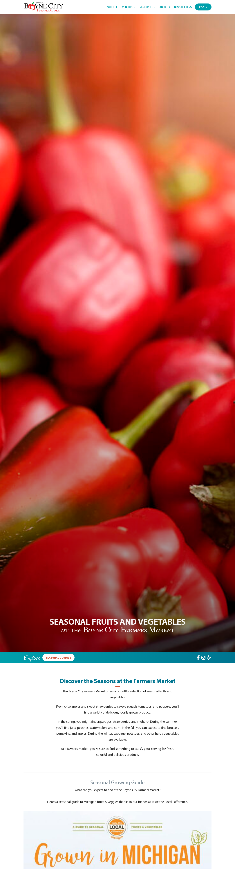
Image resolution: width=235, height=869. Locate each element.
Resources (146, 7)
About (164, 7)
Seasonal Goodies (58, 657)
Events (203, 7)
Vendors (127, 7)
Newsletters (183, 7)
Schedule (113, 7)
